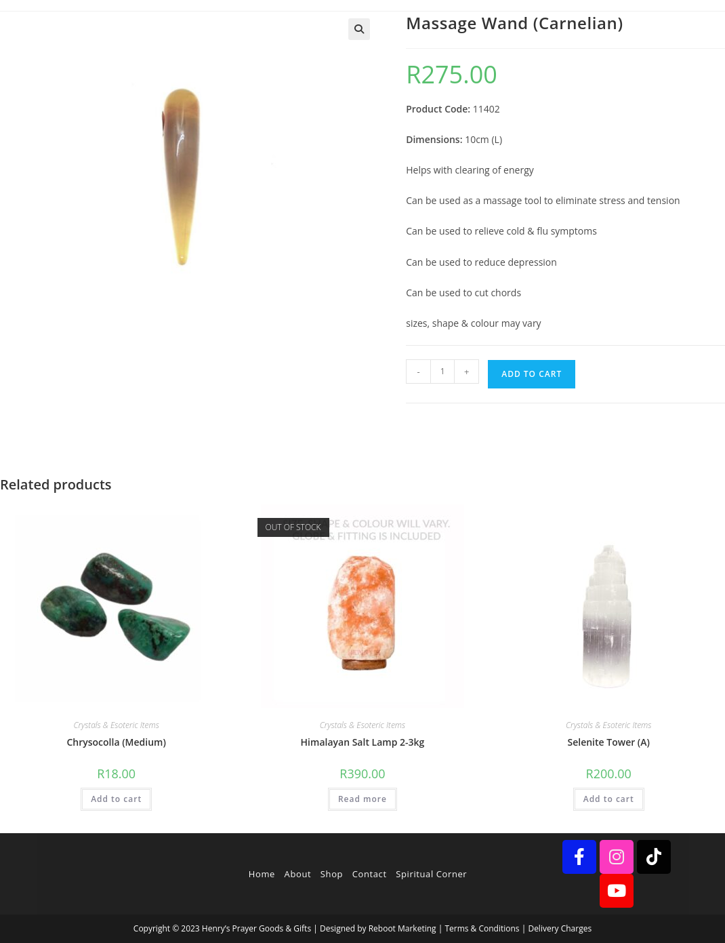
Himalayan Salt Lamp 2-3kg (363, 742)
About (298, 874)
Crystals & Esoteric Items (116, 725)
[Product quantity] (442, 371)
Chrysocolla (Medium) (115, 742)
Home (262, 874)
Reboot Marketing (402, 928)
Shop (331, 874)
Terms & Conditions (481, 928)
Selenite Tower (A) (608, 742)
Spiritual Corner (431, 874)
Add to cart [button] (116, 799)
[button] (359, 29)
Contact (369, 874)
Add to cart (531, 374)
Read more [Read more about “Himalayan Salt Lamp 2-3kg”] (362, 799)
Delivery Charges (560, 928)
